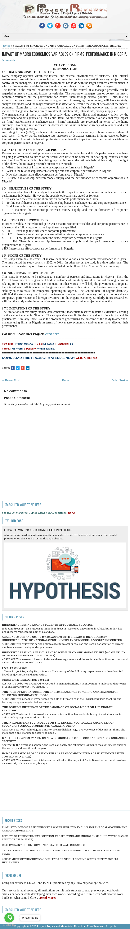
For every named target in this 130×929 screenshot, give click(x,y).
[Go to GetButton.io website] (9, 925)
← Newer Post (11, 380)
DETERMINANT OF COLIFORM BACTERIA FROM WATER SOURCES (43, 845)
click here (52, 334)
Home (7, 45)
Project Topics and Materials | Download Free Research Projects (76, 926)
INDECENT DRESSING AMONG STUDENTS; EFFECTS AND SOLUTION (47, 624)
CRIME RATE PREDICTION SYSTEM (25, 679)
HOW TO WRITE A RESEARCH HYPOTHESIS (38, 530)
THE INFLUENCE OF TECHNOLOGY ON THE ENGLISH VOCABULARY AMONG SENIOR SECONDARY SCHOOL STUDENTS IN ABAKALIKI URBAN (58, 724)
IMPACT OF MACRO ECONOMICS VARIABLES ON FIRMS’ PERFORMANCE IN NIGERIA (64, 54)
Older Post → (120, 380)
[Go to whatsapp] (9, 917)
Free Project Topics (14, 667)
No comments (8, 60)
